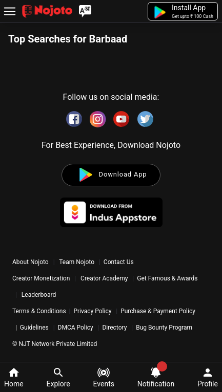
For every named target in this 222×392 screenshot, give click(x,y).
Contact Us (119, 262)
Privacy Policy (92, 311)
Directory (114, 327)
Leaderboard (39, 294)
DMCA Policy (75, 327)
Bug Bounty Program (164, 327)
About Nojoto (31, 262)
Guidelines (34, 327)
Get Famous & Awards (167, 278)
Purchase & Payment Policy (157, 311)
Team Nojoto (77, 262)
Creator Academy (104, 278)
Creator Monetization (41, 278)
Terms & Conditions (39, 311)
